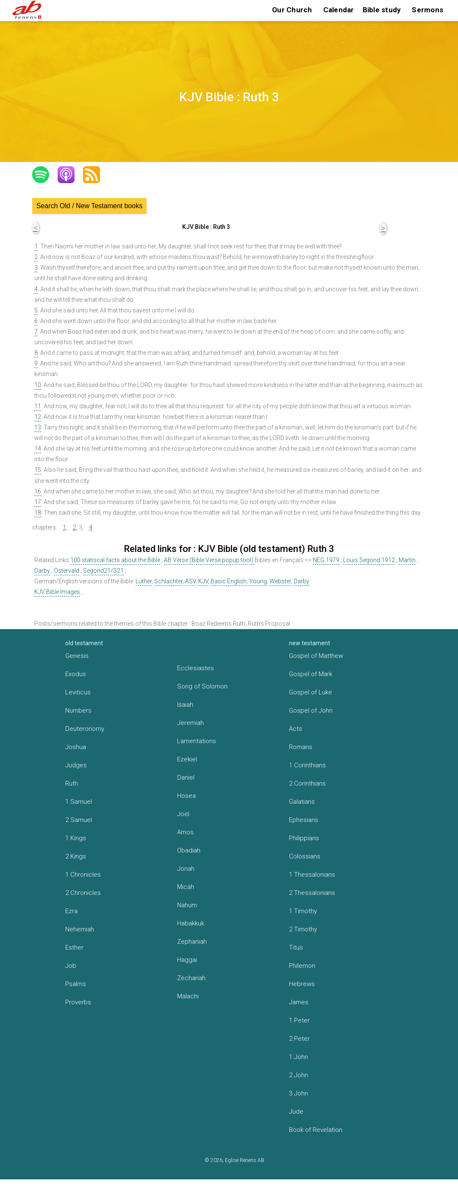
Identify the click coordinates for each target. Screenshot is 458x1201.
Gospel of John (311, 710)
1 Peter (299, 1020)
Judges (76, 765)
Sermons (427, 10)
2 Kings (75, 856)
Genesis (77, 656)
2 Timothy (303, 929)
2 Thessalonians (312, 893)
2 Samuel (78, 820)
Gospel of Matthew (316, 656)
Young (258, 581)
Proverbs (78, 1002)
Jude (296, 1111)
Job (70, 966)
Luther (144, 581)
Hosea (186, 796)
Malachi (188, 996)
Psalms (75, 984)
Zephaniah (192, 941)
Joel (183, 814)
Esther (74, 947)
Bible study (382, 10)
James (298, 1002)
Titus (296, 947)
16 (37, 491)
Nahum (187, 905)
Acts (295, 729)
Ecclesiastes (195, 668)
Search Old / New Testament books (89, 205)
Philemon (302, 966)
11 (37, 406)
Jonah (185, 868)
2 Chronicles (83, 893)
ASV (190, 581)
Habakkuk (190, 923)
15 (37, 469)
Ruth (71, 783)
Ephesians (303, 820)
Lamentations (196, 741)
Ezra (71, 911)
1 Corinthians (307, 765)
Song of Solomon (202, 686)
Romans (300, 747)
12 (37, 416)
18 (37, 512)
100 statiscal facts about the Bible (115, 560)
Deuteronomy (84, 729)
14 (37, 448)
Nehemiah (79, 929)
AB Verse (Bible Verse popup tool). (209, 560)
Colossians (304, 856)
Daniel (185, 777)
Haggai (187, 960)
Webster (280, 581)
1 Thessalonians (312, 874)
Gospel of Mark (310, 674)
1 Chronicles (83, 874)
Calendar (338, 10)
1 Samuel (78, 801)
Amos (185, 832)
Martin (407, 560)
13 (37, 427)
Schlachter (168, 581)
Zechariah (191, 978)
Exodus (75, 674)
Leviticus (78, 692)
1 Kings (75, 838)
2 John (298, 1075)
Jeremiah (190, 723)
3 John (298, 1093)
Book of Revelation (315, 1130)
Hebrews (302, 984)
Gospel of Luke (310, 692)
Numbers (78, 710)
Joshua (75, 747)
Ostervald (66, 570)
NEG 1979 (326, 560)
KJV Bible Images (57, 591)
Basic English (229, 581)
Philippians (304, 838)
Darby (42, 570)
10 (37, 385)
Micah (185, 887)
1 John (298, 1057)
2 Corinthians (307, 783)
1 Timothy (303, 911)
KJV (203, 581)
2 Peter (299, 1038)
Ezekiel (187, 759)
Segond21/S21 (103, 570)
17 (37, 502)
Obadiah (188, 850)
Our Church (292, 10)
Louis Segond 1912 (369, 560)
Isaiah (185, 704)
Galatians (302, 801)
